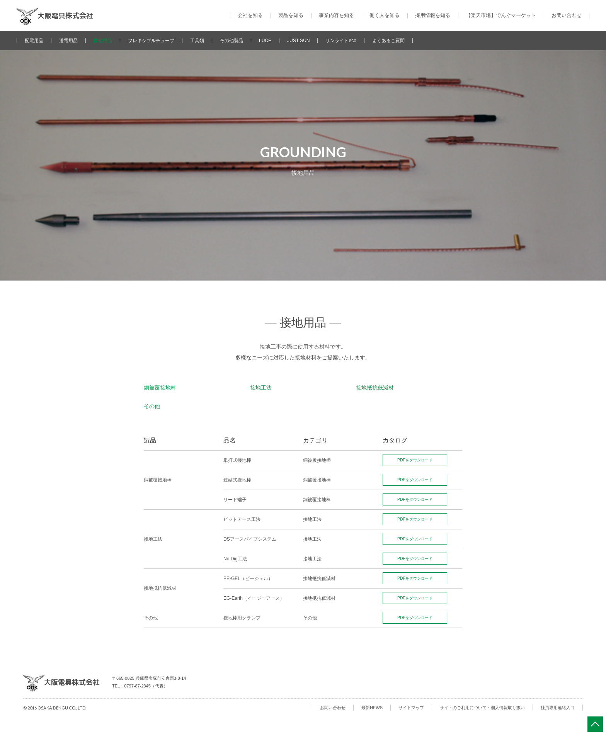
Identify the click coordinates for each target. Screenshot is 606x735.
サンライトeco (340, 40)
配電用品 (34, 40)
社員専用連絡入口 (558, 706)
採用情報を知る (432, 15)
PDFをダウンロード (417, 460)
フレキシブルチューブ (151, 40)
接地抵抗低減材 (375, 388)
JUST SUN (298, 40)
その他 (152, 406)
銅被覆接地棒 (160, 388)
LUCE (265, 40)
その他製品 (231, 40)
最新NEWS (372, 706)
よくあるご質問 (388, 40)
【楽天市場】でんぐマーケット (501, 15)
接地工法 (261, 388)
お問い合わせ (567, 15)
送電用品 (68, 40)
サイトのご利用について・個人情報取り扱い (482, 706)
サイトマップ (411, 706)
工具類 (197, 40)
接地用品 (103, 40)
